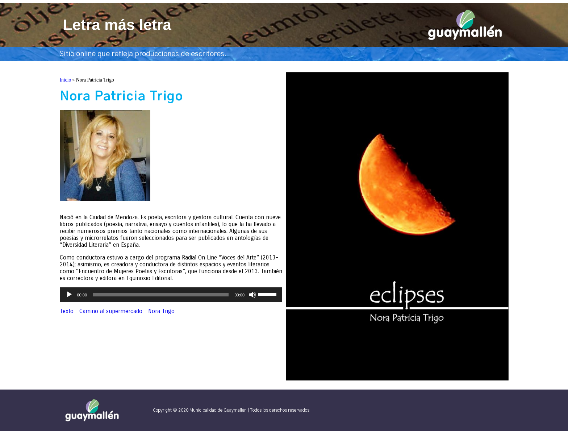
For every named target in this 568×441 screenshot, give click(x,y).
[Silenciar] (252, 294)
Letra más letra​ (117, 24)
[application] (171, 294)
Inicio (65, 80)
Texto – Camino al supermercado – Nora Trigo (117, 311)
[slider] (161, 294)
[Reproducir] (69, 294)
